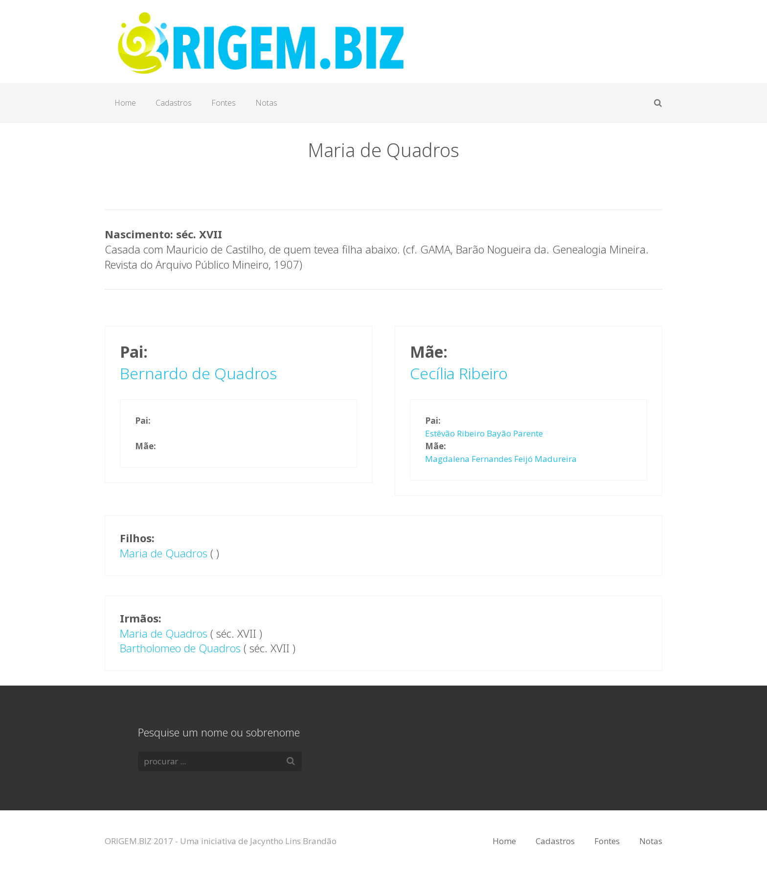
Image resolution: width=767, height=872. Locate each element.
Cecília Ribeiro (459, 373)
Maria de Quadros (163, 553)
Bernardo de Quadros (198, 373)
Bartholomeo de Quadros (180, 648)
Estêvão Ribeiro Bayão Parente (484, 433)
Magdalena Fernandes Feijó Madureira (501, 458)
